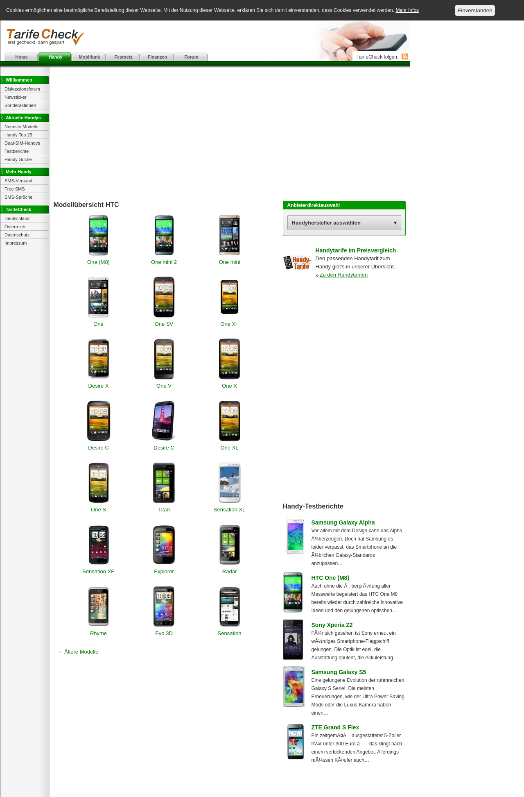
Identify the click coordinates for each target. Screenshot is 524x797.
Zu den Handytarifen (344, 275)
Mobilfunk (89, 56)
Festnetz (123, 56)
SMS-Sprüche (18, 197)
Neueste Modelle (21, 126)
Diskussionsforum (22, 88)
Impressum (16, 243)
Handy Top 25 (18, 134)
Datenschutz (17, 234)
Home (21, 56)
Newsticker (16, 97)
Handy (56, 56)
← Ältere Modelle (78, 652)
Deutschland (17, 218)
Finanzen (157, 56)
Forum (191, 56)
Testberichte (17, 151)
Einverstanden (474, 10)
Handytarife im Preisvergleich (356, 250)
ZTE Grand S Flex (335, 727)
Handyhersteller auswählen (326, 223)
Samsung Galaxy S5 (339, 672)
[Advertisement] (205, 37)
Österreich (15, 226)
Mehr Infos (407, 10)
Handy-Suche (18, 159)
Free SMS (15, 188)
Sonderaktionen (20, 105)
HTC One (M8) (331, 577)
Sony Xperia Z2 (332, 625)
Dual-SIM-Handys (22, 143)
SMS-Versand (18, 180)
